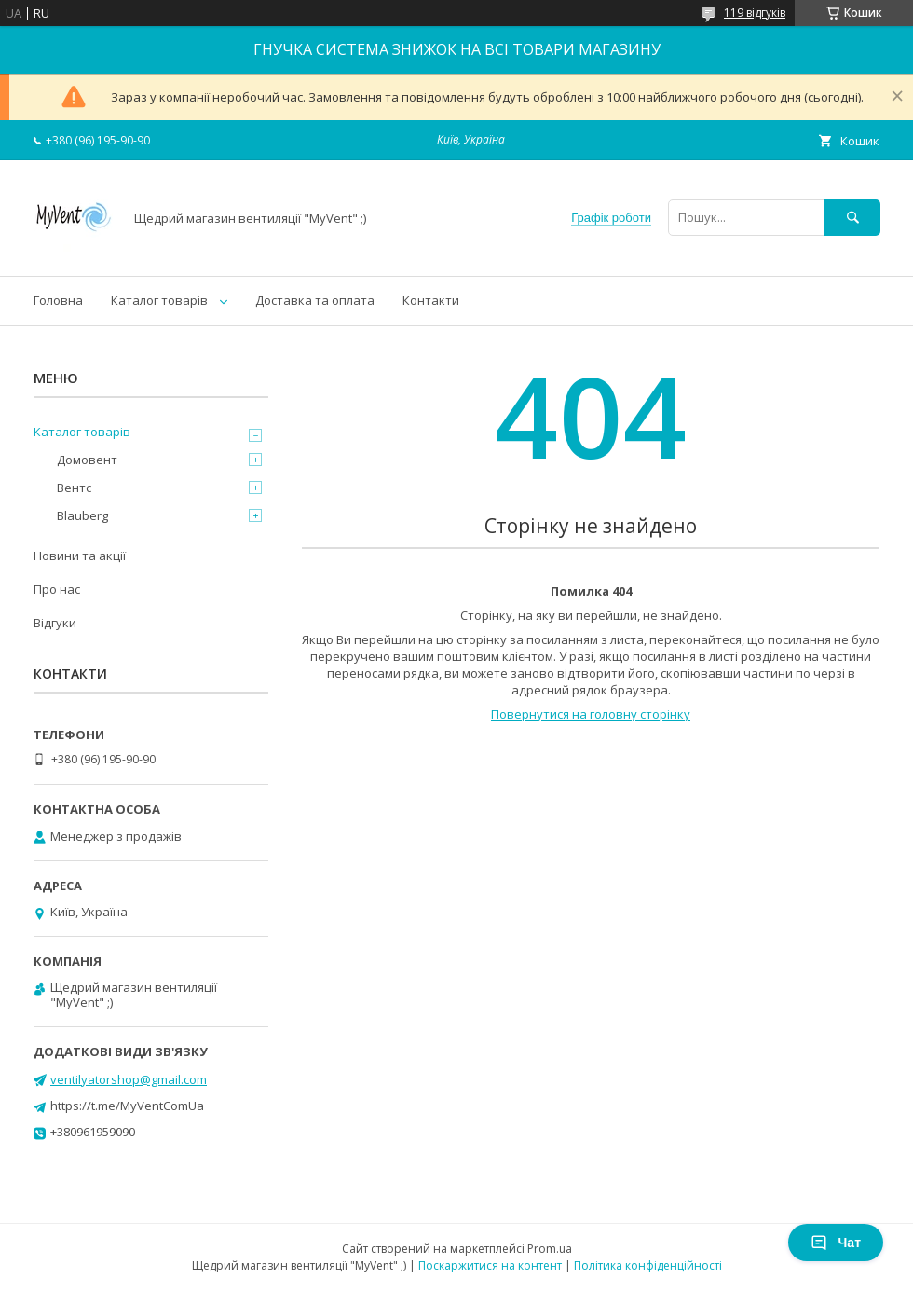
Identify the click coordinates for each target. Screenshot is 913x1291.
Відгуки (55, 622)
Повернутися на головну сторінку (590, 714)
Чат (836, 1242)
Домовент (87, 459)
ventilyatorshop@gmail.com (128, 1079)
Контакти (430, 300)
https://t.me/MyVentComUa (127, 1105)
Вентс (74, 487)
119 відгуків (754, 13)
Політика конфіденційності (648, 1265)
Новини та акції (80, 555)
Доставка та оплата (315, 300)
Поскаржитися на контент (490, 1265)
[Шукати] (852, 217)
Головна (58, 300)
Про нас (57, 589)
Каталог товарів (159, 300)
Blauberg (82, 515)
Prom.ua (549, 1249)
